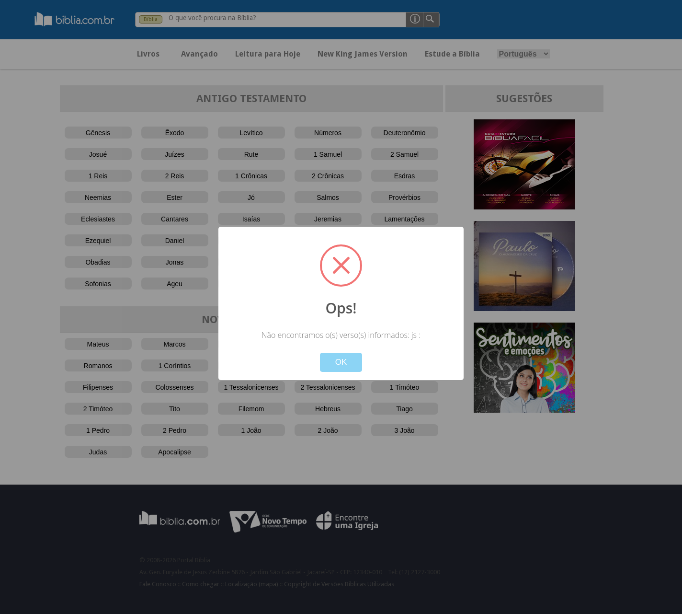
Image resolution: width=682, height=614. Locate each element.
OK (341, 362)
